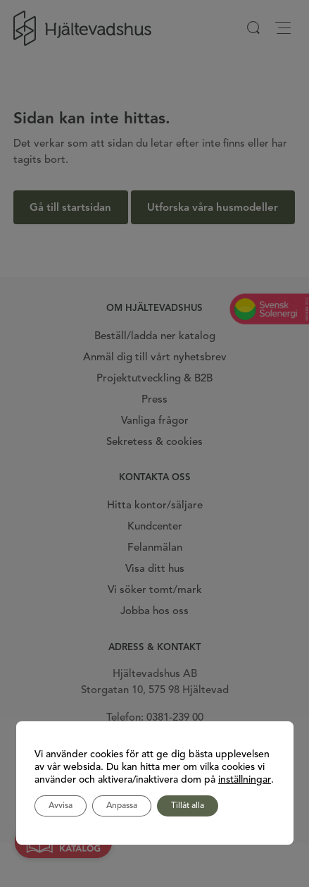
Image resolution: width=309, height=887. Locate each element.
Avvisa (60, 806)
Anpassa (121, 806)
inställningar (244, 780)
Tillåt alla (187, 806)
